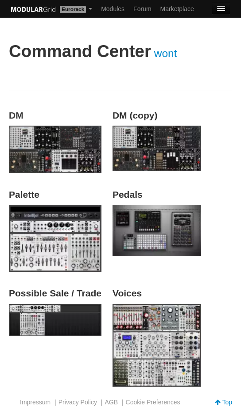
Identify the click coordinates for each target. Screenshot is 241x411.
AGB (111, 402)
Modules (112, 8)
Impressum (35, 402)
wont (165, 53)
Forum (142, 8)
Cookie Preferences (153, 402)
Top (223, 402)
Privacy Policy (77, 402)
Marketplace (177, 8)
